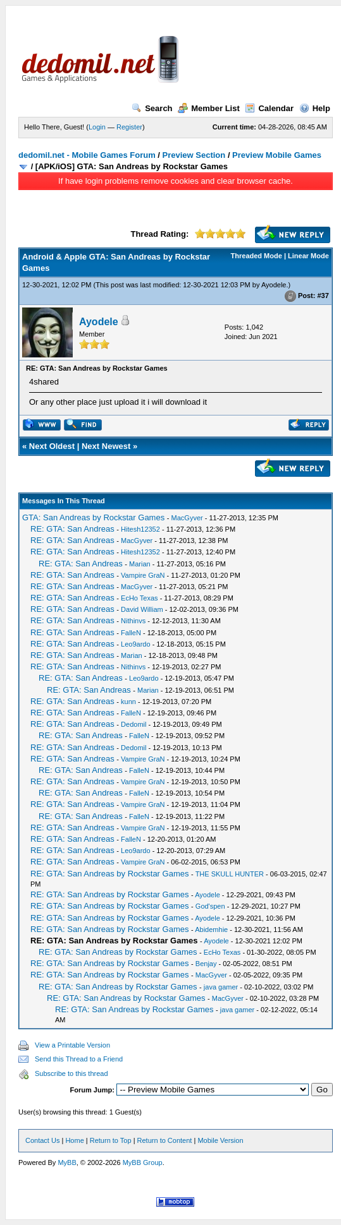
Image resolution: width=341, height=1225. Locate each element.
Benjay (206, 963)
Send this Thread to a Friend (79, 1059)
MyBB (67, 1162)
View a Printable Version (72, 1045)
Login (97, 127)
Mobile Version (220, 1140)
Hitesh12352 (140, 529)
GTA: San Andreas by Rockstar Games (93, 517)
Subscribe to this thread (71, 1073)
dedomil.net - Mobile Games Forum (87, 155)
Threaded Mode (256, 256)
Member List (209, 108)
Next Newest (106, 446)
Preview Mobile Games (276, 155)
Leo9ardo (136, 644)
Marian (140, 564)
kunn (128, 701)
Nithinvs (133, 620)
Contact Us (42, 1140)
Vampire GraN (142, 575)
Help (314, 108)
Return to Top (111, 1140)
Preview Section (194, 155)
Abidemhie (211, 929)
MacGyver (187, 518)
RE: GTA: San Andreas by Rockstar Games (109, 873)
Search (152, 108)
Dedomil (133, 724)
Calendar (269, 108)
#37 (322, 295)
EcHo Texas (139, 598)
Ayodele (274, 285)
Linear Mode (308, 256)
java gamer (221, 987)
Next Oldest (52, 446)
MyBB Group (143, 1162)
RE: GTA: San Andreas (72, 529)
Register (129, 127)
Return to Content (164, 1140)
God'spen (210, 906)
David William (142, 609)
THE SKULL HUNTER (229, 874)
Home (74, 1140)
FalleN (131, 632)
